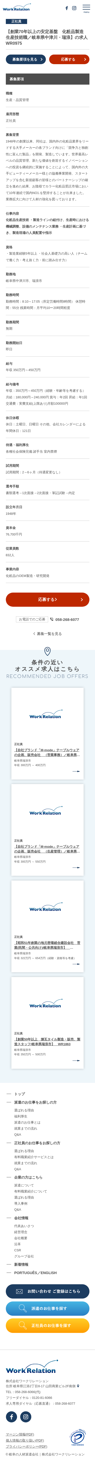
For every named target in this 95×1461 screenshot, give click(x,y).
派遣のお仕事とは (27, 1122)
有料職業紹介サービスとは (34, 1157)
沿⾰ (17, 1244)
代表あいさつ (24, 1226)
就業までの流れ (25, 1128)
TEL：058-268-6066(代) (23, 1392)
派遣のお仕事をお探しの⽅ (35, 1102)
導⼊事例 (20, 1203)
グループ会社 (24, 1256)
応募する (68, 59)
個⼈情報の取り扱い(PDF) (25, 1440)
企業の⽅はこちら (28, 1177)
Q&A (17, 1134)
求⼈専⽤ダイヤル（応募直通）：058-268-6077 (40, 1403)
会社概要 (20, 1238)
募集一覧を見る (47, 634)
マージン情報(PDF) (20, 1434)
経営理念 (20, 1232)
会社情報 (21, 1218)
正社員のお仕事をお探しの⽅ (37, 1143)
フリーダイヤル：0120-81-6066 (29, 1398)
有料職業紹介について (30, 1191)
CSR (17, 1250)
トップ (19, 1094)
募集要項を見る (24, 59)
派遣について (24, 1185)
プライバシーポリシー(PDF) (26, 1446)
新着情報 (21, 1264)
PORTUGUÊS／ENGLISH (35, 1273)
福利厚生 (20, 1116)
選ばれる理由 (24, 1110)
